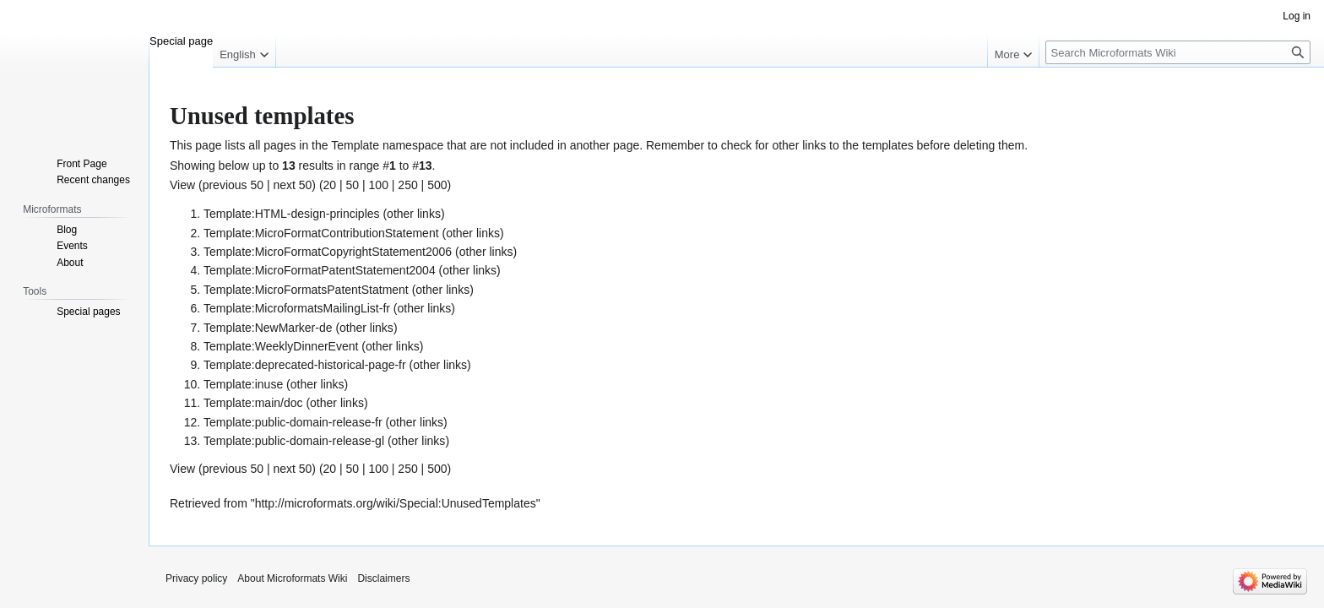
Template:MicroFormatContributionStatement (321, 233)
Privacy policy (196, 578)
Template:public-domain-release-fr (293, 422)
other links (414, 213)
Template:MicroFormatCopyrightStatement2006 (327, 251)
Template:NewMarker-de (268, 327)
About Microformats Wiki (292, 578)
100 (378, 185)
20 (330, 185)
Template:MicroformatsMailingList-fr (296, 308)
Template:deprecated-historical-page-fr (304, 365)
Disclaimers (383, 578)
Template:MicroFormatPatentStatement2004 (319, 270)
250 (407, 185)
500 (437, 185)
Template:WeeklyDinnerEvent (280, 346)
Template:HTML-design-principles (291, 213)
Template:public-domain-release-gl (293, 441)
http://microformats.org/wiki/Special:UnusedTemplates (395, 503)
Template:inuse (243, 384)
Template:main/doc (253, 403)
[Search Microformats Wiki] (1177, 52)
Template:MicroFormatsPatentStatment (306, 289)
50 (353, 185)
